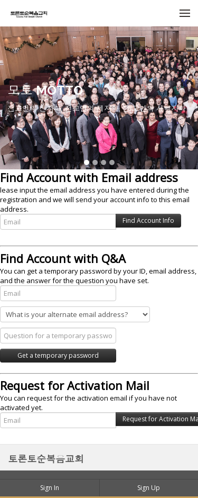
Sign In (49, 487)
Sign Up (148, 487)
